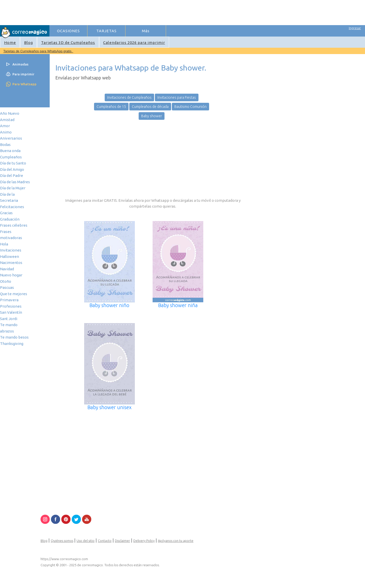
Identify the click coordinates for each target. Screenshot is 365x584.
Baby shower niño (109, 305)
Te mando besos (14, 337)
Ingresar (355, 28)
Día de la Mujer (12, 188)
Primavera (9, 300)
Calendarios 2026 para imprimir (134, 42)
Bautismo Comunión (190, 107)
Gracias (6, 213)
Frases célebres (13, 225)
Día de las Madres (15, 182)
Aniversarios (11, 138)
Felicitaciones (12, 207)
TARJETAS (106, 31)
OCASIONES (68, 31)
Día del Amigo (12, 169)
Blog (28, 42)
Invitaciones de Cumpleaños (129, 97)
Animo (6, 132)
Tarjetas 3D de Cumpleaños (68, 42)
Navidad (7, 269)
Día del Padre (11, 175)
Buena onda (10, 150)
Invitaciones (10, 250)
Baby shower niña (178, 305)
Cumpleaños (11, 157)
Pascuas (7, 287)
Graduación (10, 219)
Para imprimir (23, 74)
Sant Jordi (8, 318)
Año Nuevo (9, 113)
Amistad (7, 120)
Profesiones (11, 306)
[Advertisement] (142, 11)
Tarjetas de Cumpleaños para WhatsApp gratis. (38, 51)
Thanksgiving (11, 343)
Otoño (5, 281)
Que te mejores (13, 294)
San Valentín (11, 312)
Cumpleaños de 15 (111, 107)
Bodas (5, 144)
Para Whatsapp (24, 84)
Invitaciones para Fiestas (176, 97)
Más (146, 31)
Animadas (20, 64)
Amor (5, 126)
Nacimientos (11, 262)
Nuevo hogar (11, 275)
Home (10, 42)
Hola (4, 244)
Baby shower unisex (109, 407)
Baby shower (151, 116)
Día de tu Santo (13, 163)
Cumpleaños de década (150, 107)
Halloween (9, 256)
